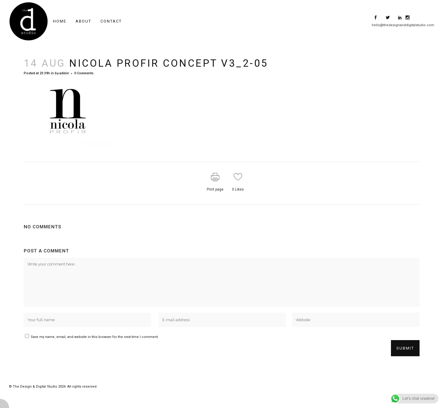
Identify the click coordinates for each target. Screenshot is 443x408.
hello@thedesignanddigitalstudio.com (403, 25)
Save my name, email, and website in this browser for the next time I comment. (95, 337)
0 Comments (83, 73)
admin (64, 73)
